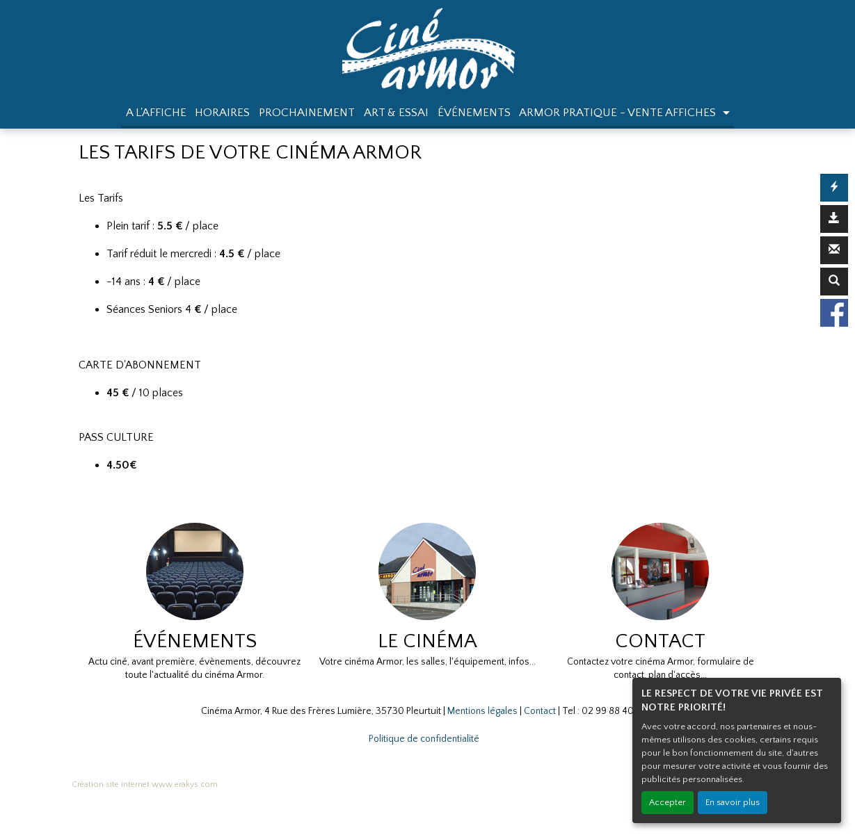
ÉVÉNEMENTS (474, 112)
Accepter (667, 802)
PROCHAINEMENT (307, 112)
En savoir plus (732, 802)
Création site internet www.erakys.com (145, 784)
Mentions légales (482, 711)
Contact (540, 711)
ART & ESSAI (396, 112)
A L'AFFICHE (156, 112)
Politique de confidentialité (424, 739)
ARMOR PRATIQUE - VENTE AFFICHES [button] (619, 112)
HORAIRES (222, 112)
